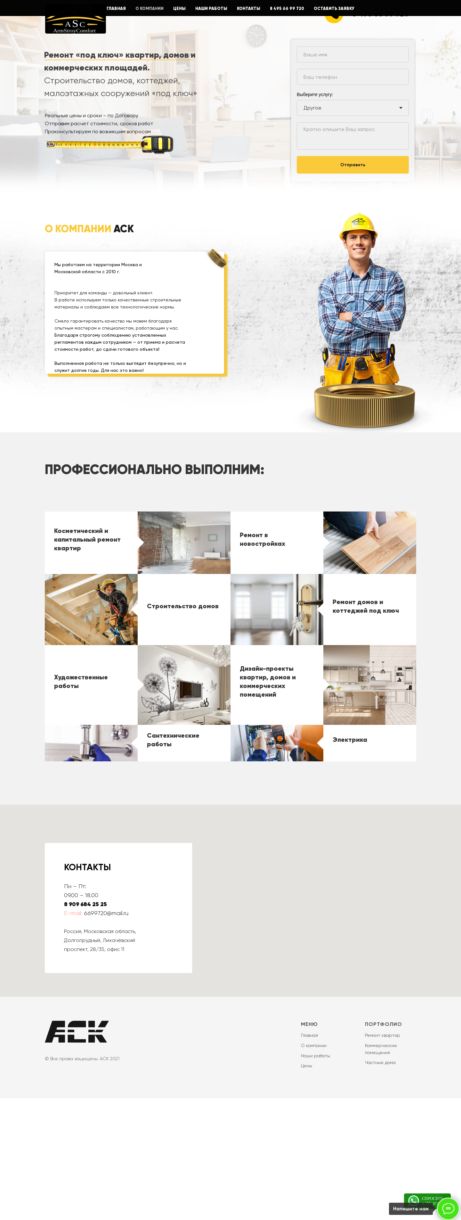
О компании (314, 1167)
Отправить (352, 165)
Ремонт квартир (382, 1156)
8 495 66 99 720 (380, 13)
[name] (353, 54)
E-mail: (73, 1035)
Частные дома (380, 1184)
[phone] (353, 77)
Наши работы (315, 1177)
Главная (309, 1156)
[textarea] (353, 136)
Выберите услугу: (315, 94)
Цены (306, 1187)
